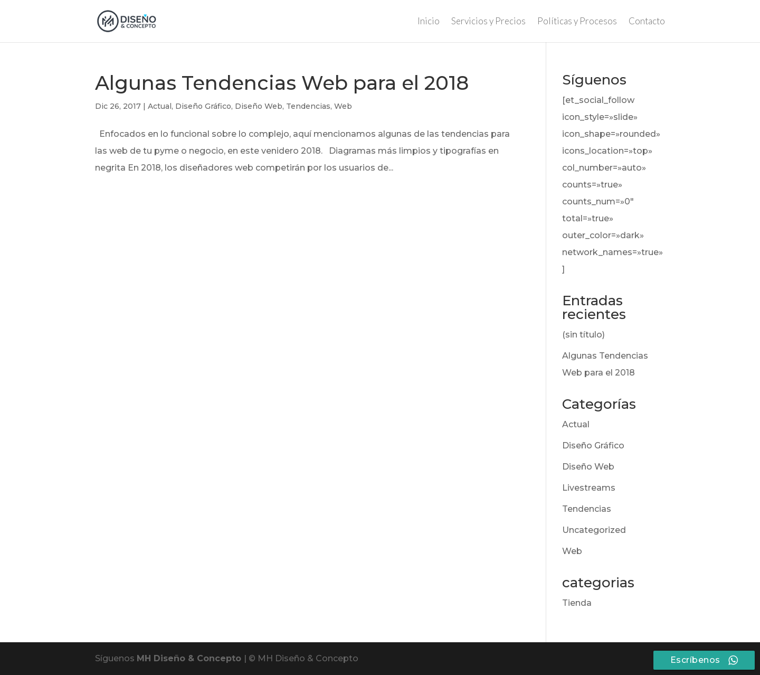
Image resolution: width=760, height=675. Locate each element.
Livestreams (588, 488)
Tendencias (308, 106)
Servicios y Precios (488, 21)
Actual (160, 106)
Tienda (577, 603)
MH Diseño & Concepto (190, 658)
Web (343, 106)
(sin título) (583, 335)
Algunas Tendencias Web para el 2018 (282, 83)
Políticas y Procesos (577, 21)
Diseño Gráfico (203, 106)
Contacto (647, 21)
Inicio (428, 21)
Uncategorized (594, 530)
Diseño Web (258, 106)
